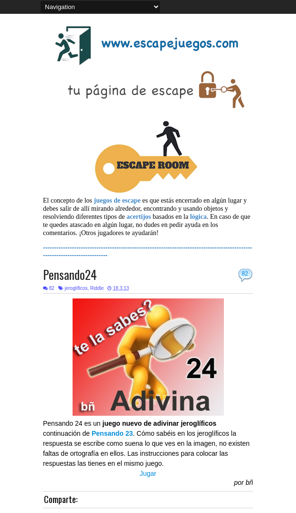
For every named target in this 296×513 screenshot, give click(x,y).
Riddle (97, 288)
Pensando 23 (112, 433)
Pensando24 (70, 274)
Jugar (147, 473)
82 (245, 273)
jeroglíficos (75, 288)
